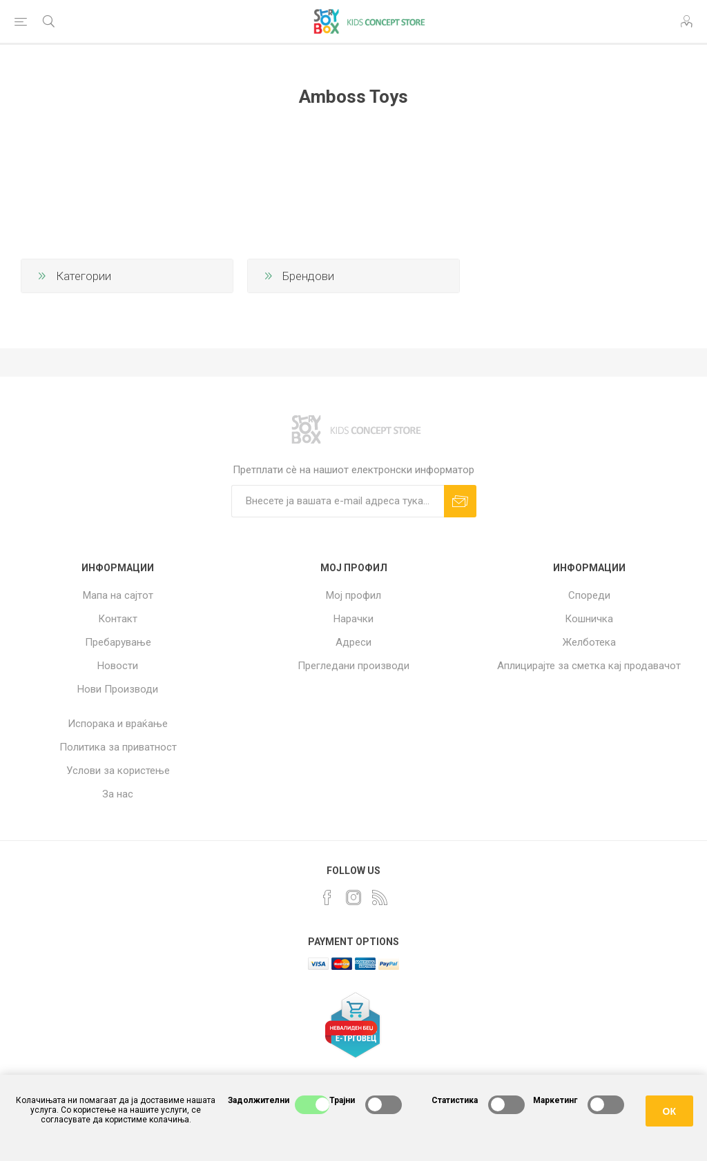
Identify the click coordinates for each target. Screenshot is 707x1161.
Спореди (589, 595)
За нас (117, 794)
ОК (669, 1111)
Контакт (117, 619)
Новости (117, 665)
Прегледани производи (353, 665)
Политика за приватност (118, 747)
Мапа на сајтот (118, 595)
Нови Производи (117, 689)
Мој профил (353, 595)
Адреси (353, 642)
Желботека (589, 642)
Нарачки (353, 619)
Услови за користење (118, 770)
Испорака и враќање (118, 723)
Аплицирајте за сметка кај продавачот (589, 665)
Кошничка (589, 619)
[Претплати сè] (337, 501)
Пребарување (118, 642)
